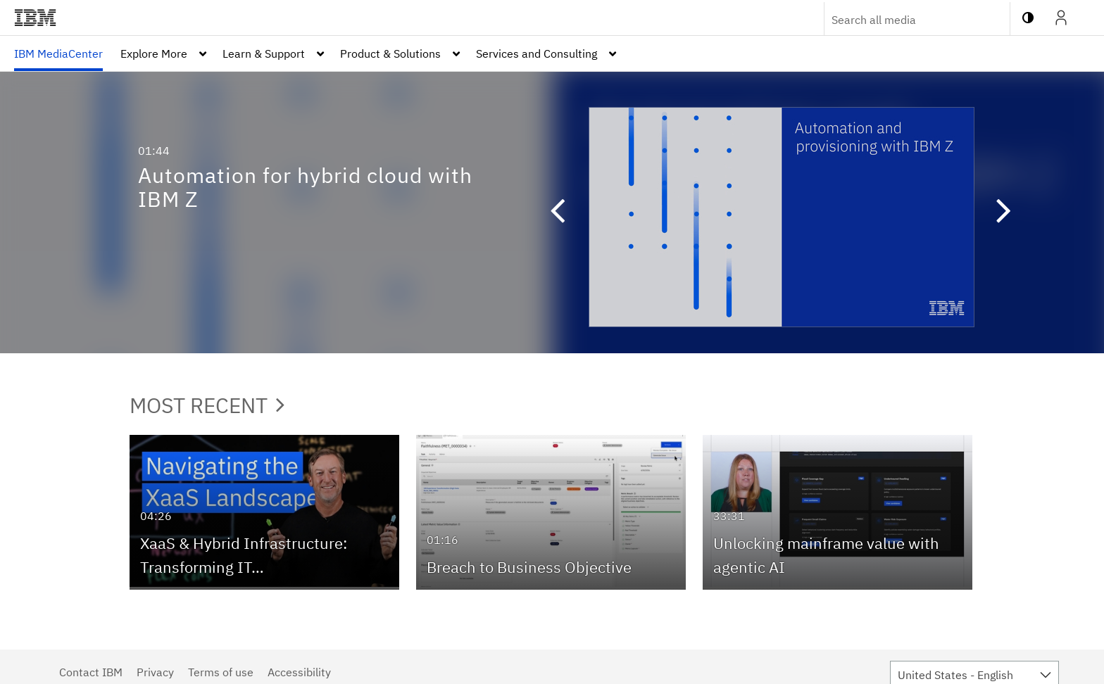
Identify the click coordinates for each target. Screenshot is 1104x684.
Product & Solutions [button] (390, 53)
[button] (551, 212)
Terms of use (220, 672)
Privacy (155, 672)
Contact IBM (91, 672)
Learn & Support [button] (263, 53)
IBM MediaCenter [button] (58, 53)
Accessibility (299, 672)
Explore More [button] (153, 53)
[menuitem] (58, 53)
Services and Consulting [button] (536, 53)
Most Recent (207, 405)
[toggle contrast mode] (1028, 17)
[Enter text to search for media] (901, 19)
